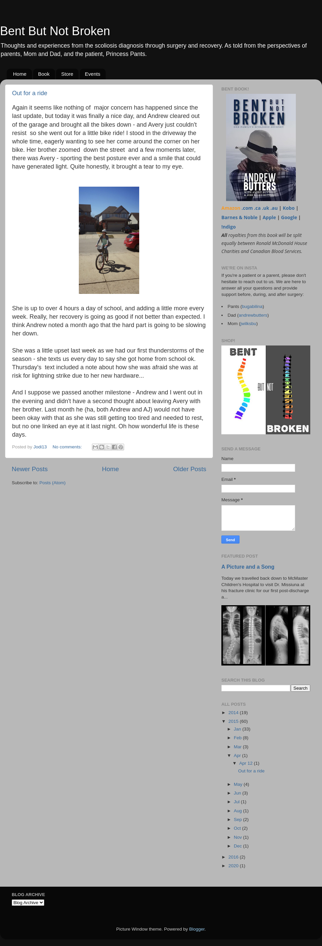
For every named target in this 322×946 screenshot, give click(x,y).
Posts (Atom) (53, 482)
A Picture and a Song (247, 567)
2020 (234, 865)
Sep (238, 819)
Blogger (197, 929)
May (239, 784)
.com (247, 208)
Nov (238, 837)
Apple (269, 217)
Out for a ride (29, 93)
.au (274, 208)
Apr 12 (246, 763)
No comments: (68, 446)
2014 (234, 712)
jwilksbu (248, 323)
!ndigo (228, 227)
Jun (238, 793)
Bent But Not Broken (55, 31)
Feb (238, 737)
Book (44, 74)
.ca (257, 208)
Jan (238, 729)
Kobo (289, 208)
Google (289, 217)
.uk (265, 208)
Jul (237, 801)
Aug (238, 810)
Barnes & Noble (239, 217)
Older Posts (189, 468)
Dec (238, 845)
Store (67, 74)
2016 (234, 857)
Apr (238, 755)
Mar (238, 746)
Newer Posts (30, 468)
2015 (234, 721)
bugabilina (252, 306)
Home (19, 74)
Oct (238, 828)
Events (92, 74)
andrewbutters (253, 315)
